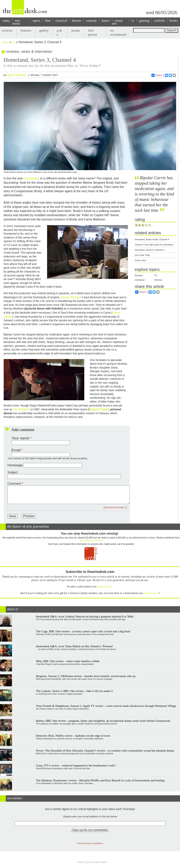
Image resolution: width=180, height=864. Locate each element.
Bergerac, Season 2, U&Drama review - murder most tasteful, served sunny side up (85, 676)
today (6, 20)
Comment (14, 483)
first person (92, 32)
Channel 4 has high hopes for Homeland (154, 244)
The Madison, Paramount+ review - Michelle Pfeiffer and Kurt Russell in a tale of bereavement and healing (100, 780)
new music (16, 22)
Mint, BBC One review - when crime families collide (68, 661)
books (174, 20)
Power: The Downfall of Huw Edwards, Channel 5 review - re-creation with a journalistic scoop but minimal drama (105, 750)
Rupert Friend (99, 409)
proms (75, 30)
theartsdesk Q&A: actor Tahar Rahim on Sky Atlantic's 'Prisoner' (74, 646)
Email (16, 450)
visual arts (117, 22)
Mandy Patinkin (71, 297)
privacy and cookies (97, 862)
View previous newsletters (90, 843)
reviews (7, 30)
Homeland (140, 280)
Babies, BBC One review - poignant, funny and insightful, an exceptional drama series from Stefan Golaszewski (103, 720)
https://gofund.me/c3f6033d (91, 540)
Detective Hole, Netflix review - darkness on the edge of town (73, 735)
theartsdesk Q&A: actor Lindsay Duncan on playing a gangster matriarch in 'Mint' (85, 616)
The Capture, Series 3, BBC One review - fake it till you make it (74, 691)
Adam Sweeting (16, 74)
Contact (81, 862)
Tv (13, 42)
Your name (20, 438)
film (48, 20)
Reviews (139, 275)
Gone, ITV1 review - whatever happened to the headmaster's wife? (76, 765)
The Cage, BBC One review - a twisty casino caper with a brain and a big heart (83, 631)
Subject (13, 472)
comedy (91, 20)
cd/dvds (159, 20)
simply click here (105, 586)
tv (133, 20)
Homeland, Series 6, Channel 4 (149, 250)
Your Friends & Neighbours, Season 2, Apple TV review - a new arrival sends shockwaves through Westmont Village (106, 705)
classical (61, 20)
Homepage (15, 465)
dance (105, 20)
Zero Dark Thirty (142, 255)
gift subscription (151, 593)
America (158, 280)
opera (36, 20)
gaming (144, 20)
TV (155, 275)
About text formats (113, 507)
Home (5, 42)
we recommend (118, 32)
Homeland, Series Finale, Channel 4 (152, 239)
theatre (76, 20)
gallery (44, 30)
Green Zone (140, 260)
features (26, 30)
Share (157, 75)
